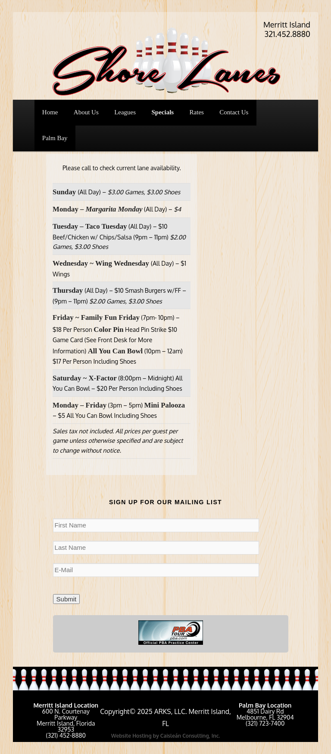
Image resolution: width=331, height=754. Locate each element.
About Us (86, 112)
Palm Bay (55, 138)
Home (50, 112)
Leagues (125, 112)
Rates (197, 112)
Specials (163, 112)
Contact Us (233, 112)
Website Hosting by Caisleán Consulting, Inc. (165, 736)
